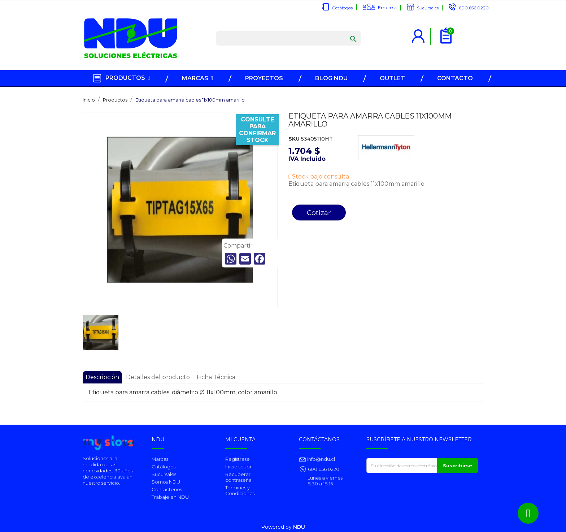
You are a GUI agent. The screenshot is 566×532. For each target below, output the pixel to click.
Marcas (160, 459)
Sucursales (428, 7)
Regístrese (237, 459)
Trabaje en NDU (170, 497)
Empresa (387, 7)
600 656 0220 (474, 7)
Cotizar (319, 212)
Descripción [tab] (102, 377)
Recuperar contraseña (238, 477)
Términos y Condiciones (239, 490)
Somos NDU (166, 482)
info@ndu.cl (320, 459)
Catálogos (342, 7)
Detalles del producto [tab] (158, 377)
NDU (299, 527)
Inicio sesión (239, 466)
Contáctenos (167, 489)
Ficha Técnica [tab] (216, 377)
